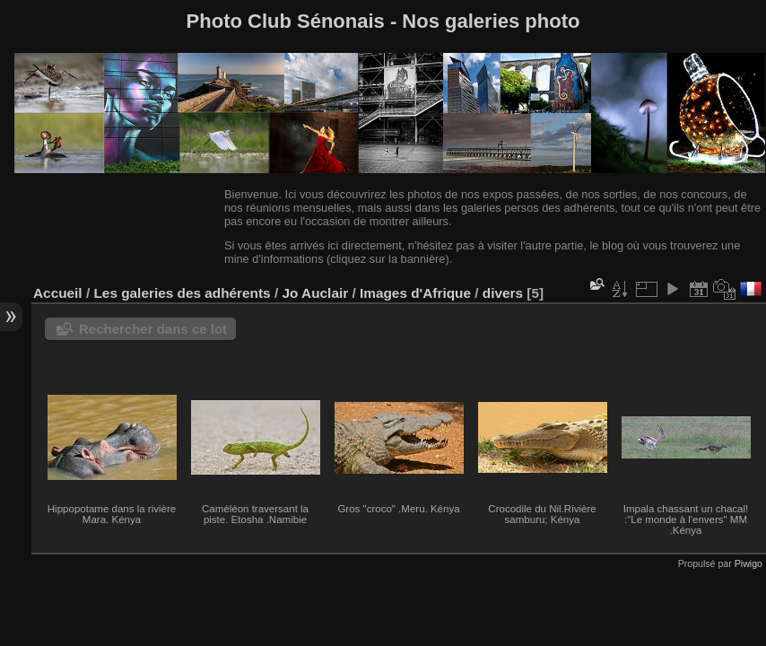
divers (503, 293)
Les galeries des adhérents (181, 293)
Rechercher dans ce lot (153, 328)
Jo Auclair (315, 293)
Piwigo (748, 563)
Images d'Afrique (415, 293)
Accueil (58, 293)
